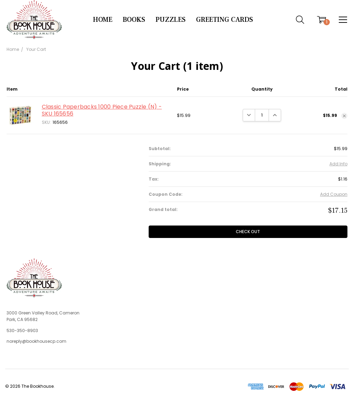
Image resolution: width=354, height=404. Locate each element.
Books (134, 19)
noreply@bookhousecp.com (36, 341)
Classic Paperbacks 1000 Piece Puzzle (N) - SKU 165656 (102, 110)
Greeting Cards (224, 19)
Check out (248, 232)
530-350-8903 (22, 330)
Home (102, 19)
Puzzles (171, 19)
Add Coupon (333, 194)
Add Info (338, 164)
